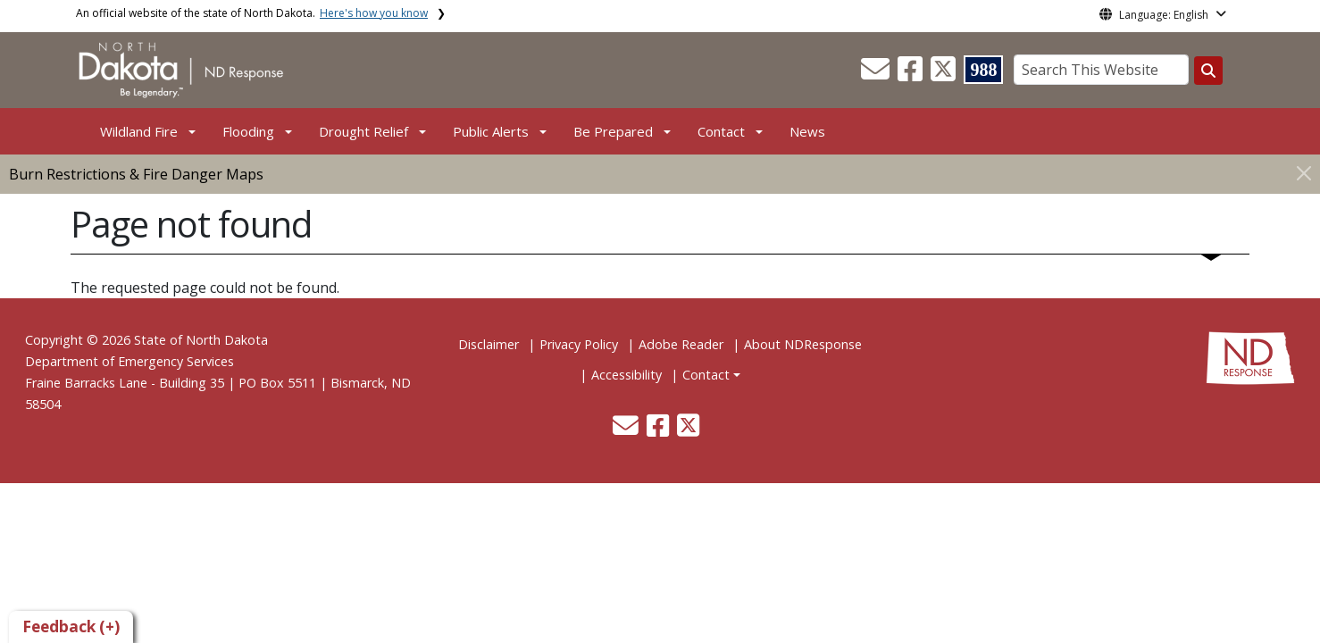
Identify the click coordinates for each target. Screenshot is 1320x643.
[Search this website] (1208, 70)
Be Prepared (613, 131)
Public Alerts (491, 131)
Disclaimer (488, 344)
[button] (877, 74)
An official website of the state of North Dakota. (252, 13)
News (807, 131)
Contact (706, 374)
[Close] (1304, 172)
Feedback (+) (71, 626)
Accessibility (626, 374)
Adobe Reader (681, 344)
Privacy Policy (578, 344)
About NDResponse (803, 344)
